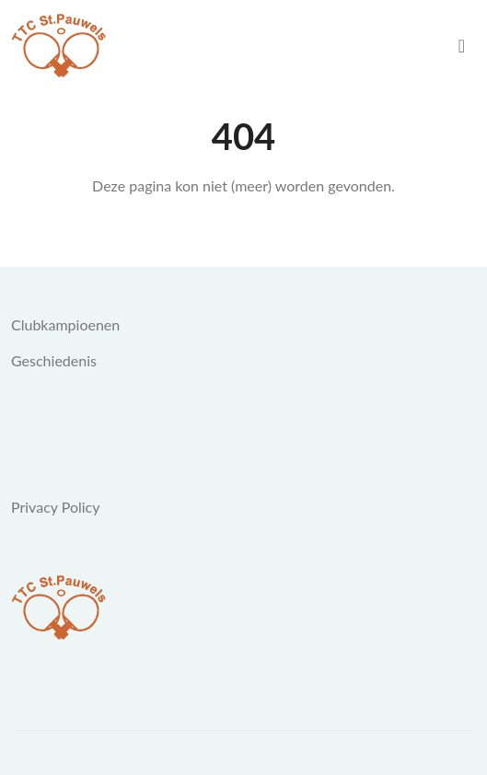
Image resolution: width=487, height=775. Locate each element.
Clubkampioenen (65, 324)
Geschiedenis (54, 360)
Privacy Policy (55, 506)
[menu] (461, 45)
